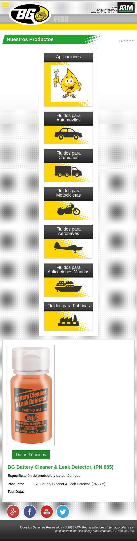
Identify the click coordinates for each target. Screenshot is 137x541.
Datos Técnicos (31, 454)
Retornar (127, 41)
